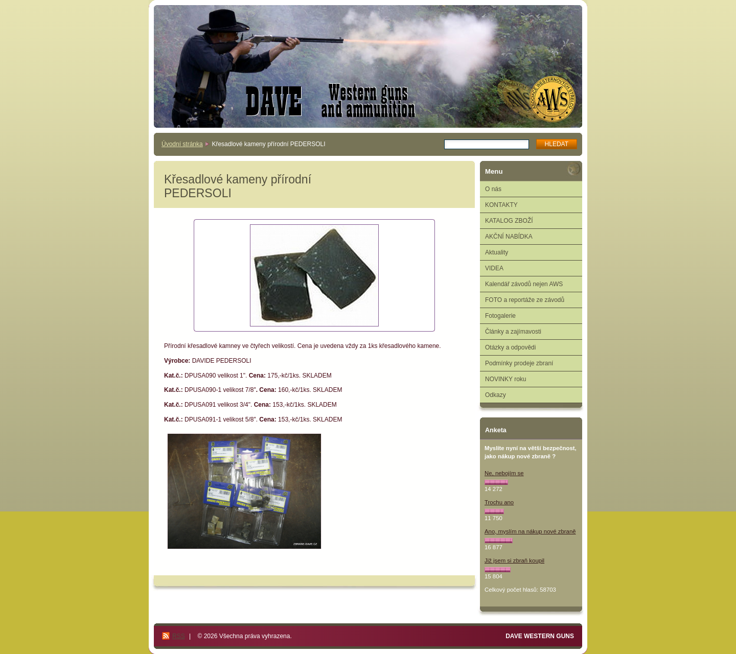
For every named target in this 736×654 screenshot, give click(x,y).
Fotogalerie (500, 315)
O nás (493, 189)
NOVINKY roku (505, 379)
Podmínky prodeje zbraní (519, 363)
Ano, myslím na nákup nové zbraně (530, 531)
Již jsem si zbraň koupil (514, 560)
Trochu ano (499, 502)
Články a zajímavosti (513, 331)
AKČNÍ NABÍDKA (509, 236)
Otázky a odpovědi (510, 347)
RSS (178, 636)
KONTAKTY (501, 204)
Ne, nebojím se (504, 473)
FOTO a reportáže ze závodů (524, 299)
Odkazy (495, 395)
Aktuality (496, 252)
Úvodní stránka (182, 144)
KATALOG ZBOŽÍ (509, 220)
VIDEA (494, 268)
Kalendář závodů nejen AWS (524, 284)
